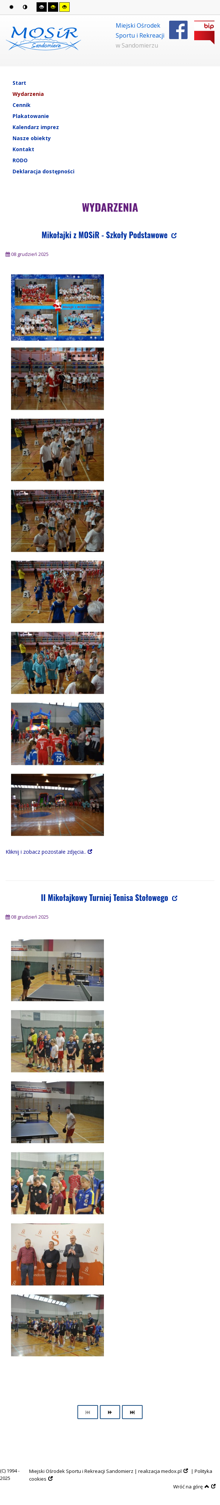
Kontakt (23, 149)
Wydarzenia (28, 93)
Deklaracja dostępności (43, 171)
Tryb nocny (25, 7)
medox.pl (171, 1471)
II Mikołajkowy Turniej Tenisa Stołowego (105, 897)
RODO (20, 160)
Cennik (22, 104)
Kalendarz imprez (36, 127)
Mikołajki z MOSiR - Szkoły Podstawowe (106, 234)
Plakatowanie (31, 115)
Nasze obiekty (32, 138)
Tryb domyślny (11, 7)
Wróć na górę (191, 1486)
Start (19, 82)
